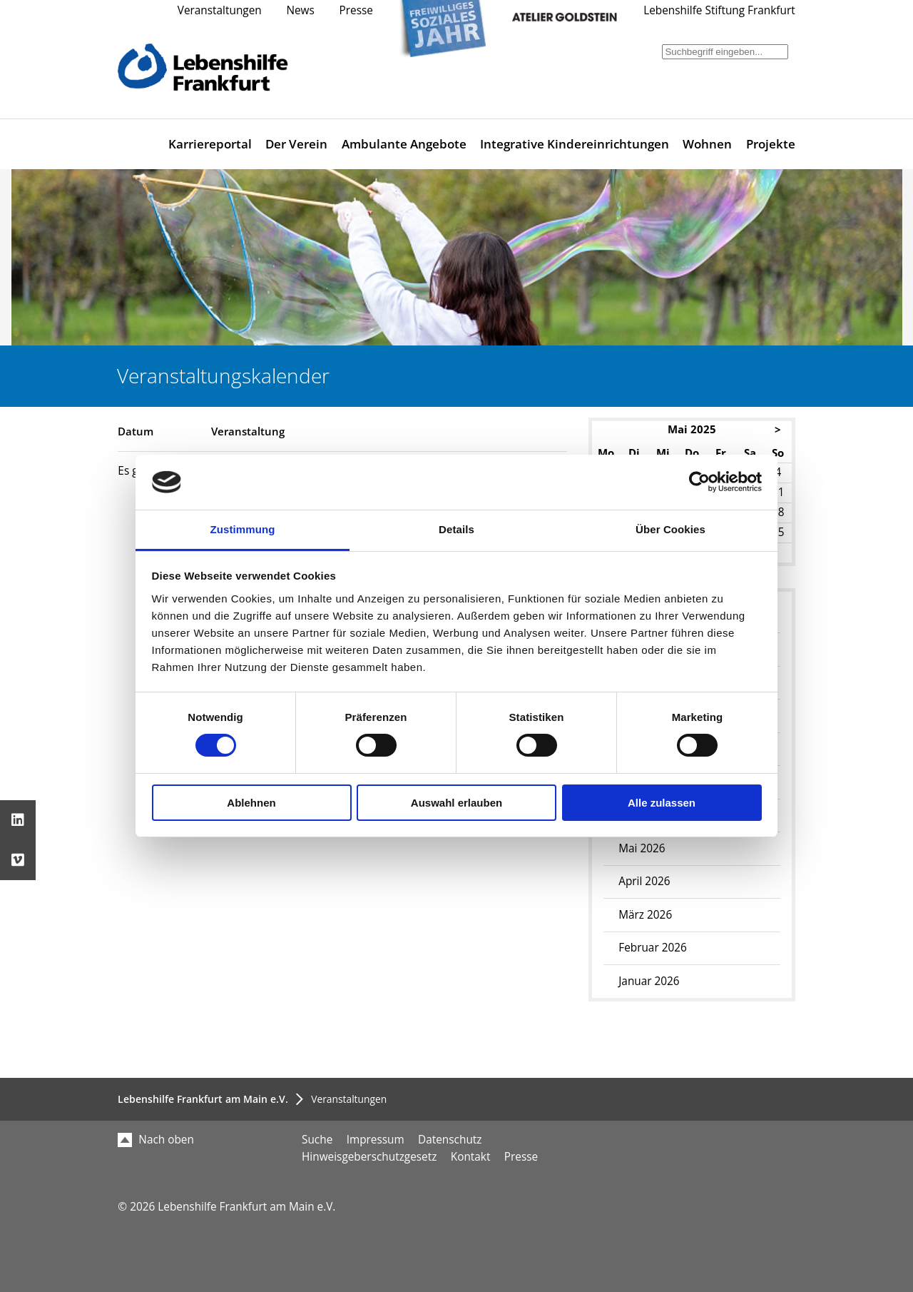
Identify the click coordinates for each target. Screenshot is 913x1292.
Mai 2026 (641, 848)
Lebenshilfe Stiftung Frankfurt (719, 10)
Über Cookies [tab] (670, 529)
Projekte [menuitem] (770, 144)
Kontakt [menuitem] (471, 1156)
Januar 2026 (648, 981)
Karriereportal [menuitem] (210, 144)
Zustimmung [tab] (242, 529)
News (300, 10)
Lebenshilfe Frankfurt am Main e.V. (203, 1099)
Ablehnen (251, 803)
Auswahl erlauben (456, 803)
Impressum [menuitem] (375, 1139)
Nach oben (156, 1139)
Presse (356, 10)
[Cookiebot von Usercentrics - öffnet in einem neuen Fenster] (699, 482)
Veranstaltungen (220, 10)
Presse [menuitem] (521, 1156)
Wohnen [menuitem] (707, 144)
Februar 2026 (652, 947)
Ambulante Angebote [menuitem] (404, 144)
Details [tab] (456, 529)
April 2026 (644, 881)
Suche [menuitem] (317, 1139)
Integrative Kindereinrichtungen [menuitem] (574, 144)
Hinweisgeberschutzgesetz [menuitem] (369, 1156)
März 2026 (645, 914)
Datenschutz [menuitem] (449, 1139)
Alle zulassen (661, 803)
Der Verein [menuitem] (296, 144)
